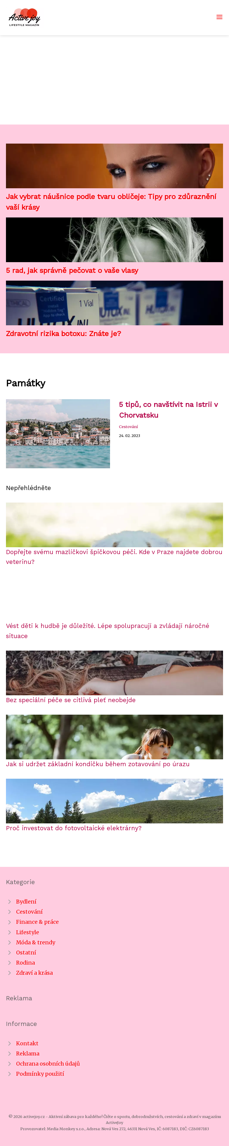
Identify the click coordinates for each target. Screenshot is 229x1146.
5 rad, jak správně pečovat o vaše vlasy (72, 270)
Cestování (128, 426)
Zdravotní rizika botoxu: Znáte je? (63, 333)
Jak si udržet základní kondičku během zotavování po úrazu (98, 764)
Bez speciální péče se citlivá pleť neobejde (71, 700)
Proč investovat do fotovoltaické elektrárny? (74, 828)
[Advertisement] (114, 80)
